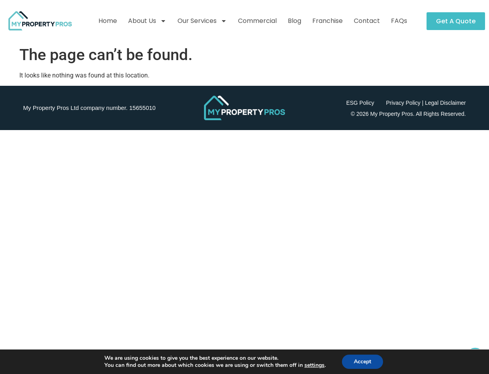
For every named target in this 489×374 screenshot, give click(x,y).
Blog (294, 20)
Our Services (202, 21)
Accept (362, 361)
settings (314, 365)
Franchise (327, 20)
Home (107, 20)
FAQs (399, 20)
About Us (147, 21)
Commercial (257, 20)
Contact (367, 20)
